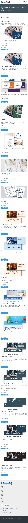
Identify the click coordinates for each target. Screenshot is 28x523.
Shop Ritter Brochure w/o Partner (9, 66)
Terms (2, 498)
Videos (2, 487)
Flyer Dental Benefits (6, 173)
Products (2, 10)
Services (2, 488)
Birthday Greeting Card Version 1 (8, 303)
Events (2, 490)
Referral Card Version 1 (6, 439)
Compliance (3, 496)
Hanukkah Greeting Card (6, 251)
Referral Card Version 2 (6, 465)
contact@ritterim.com (7, 512)
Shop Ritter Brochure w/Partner (8, 40)
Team (2, 491)
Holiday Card (4, 277)
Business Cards (4, 92)
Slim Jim (3, 119)
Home (2, 486)
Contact (2, 494)
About (2, 492)
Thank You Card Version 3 (7, 411)
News (2, 495)
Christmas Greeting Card (6, 224)
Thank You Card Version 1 (7, 356)
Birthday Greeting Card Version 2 (8, 330)
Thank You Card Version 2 (7, 384)
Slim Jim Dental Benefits (6, 146)
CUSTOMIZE (4, 49)
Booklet (2, 199)
